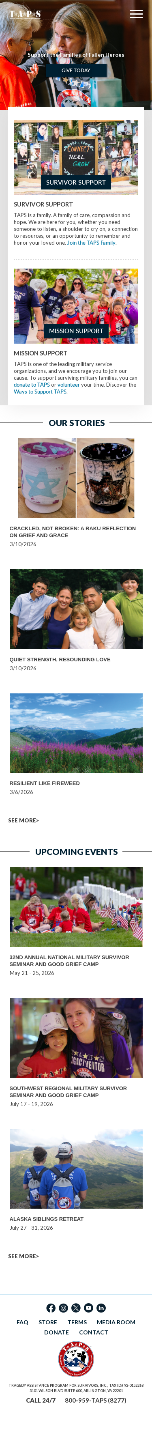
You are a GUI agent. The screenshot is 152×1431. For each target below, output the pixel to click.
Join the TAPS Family (91, 242)
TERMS (77, 1322)
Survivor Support (76, 182)
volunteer (69, 384)
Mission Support (76, 331)
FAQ (22, 1322)
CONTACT (93, 1332)
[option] (76, 55)
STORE (48, 1322)
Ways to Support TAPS (40, 391)
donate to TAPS (32, 384)
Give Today (76, 70)
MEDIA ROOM (116, 1322)
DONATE (56, 1332)
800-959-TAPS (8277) (95, 1400)
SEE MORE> (23, 820)
